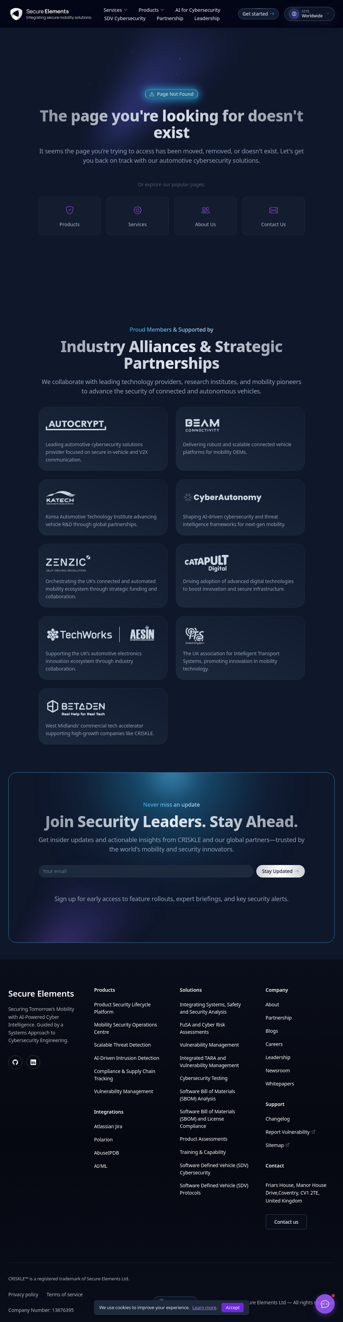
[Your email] (146, 871)
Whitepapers (280, 1083)
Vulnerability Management (123, 1091)
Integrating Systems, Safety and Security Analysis (210, 1008)
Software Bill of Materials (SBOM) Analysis (207, 1095)
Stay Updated (280, 871)
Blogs (272, 1031)
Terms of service (64, 1294)
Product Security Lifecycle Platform (122, 1008)
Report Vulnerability (290, 1132)
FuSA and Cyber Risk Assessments (202, 1028)
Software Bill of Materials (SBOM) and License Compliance (207, 1118)
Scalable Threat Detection (122, 1044)
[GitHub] (15, 1062)
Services (116, 10)
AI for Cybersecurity (198, 10)
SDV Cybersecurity (125, 18)
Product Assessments (204, 1139)
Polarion (103, 1139)
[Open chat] (325, 1304)
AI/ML (100, 1166)
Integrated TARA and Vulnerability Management (209, 1062)
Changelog (278, 1118)
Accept (233, 1307)
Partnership (170, 18)
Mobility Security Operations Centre (125, 1028)
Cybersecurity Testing (204, 1078)
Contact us (286, 1222)
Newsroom (278, 1070)
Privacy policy (23, 1294)
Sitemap (278, 1145)
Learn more (204, 1307)
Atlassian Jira (108, 1126)
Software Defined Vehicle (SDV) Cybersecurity (214, 1169)
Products (151, 10)
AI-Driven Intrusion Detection (126, 1058)
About (272, 1004)
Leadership (207, 18)
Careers (274, 1044)
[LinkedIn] (33, 1062)
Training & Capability (203, 1152)
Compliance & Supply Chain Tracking (124, 1075)
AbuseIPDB (106, 1152)
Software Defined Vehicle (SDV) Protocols (214, 1189)
